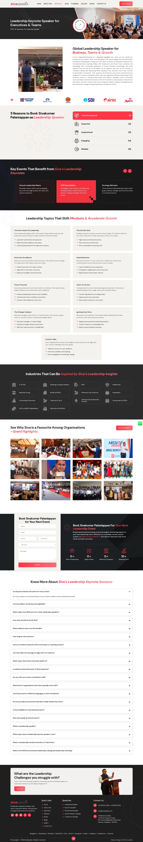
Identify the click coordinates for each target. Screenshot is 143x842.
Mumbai (51, 834)
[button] (125, 171)
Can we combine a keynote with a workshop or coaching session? (38, 645)
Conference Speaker (71, 817)
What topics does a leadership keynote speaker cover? (34, 734)
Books (92, 4)
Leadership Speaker (71, 805)
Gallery (84, 4)
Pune (65, 834)
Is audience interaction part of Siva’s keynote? (31, 669)
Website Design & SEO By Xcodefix (122, 840)
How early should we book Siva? (25, 620)
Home (39, 4)
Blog (67, 4)
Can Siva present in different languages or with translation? (36, 694)
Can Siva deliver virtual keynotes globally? (29, 604)
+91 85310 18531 (116, 805)
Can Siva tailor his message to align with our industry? (34, 653)
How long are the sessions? (23, 636)
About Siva (48, 4)
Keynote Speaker (70, 808)
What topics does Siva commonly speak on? (30, 661)
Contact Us (101, 4)
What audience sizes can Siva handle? (27, 628)
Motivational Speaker (71, 811)
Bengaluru (33, 834)
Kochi (71, 834)
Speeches (20, 29)
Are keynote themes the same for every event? (31, 591)
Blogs (46, 820)
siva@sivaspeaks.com (105, 811)
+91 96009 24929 (104, 805)
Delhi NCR (58, 834)
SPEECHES (57, 4)
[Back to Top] (73, 838)
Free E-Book (126, 4)
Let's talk (19, 789)
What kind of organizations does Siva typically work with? (35, 685)
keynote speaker (103, 57)
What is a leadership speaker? (24, 726)
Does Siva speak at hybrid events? (26, 718)
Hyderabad (42, 834)
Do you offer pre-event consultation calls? (29, 677)
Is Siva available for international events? (28, 710)
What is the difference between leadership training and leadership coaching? (42, 751)
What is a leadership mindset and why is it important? (34, 742)
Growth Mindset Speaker (73, 814)
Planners (74, 4)
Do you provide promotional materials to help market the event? (38, 702)
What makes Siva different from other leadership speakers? (36, 612)
